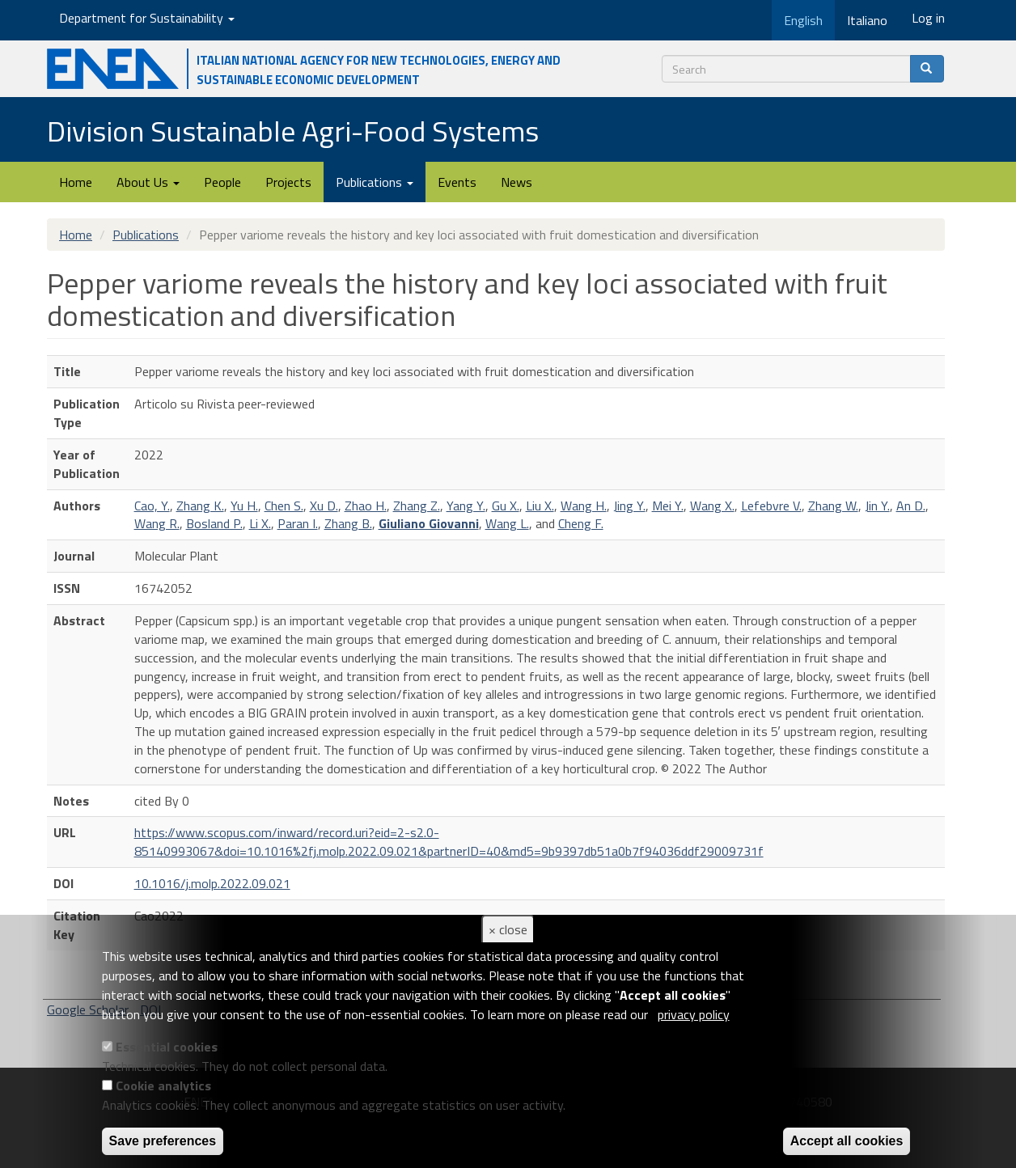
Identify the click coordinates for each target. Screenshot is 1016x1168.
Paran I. (297, 523)
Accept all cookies (847, 1141)
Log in (928, 18)
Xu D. (324, 505)
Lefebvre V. (771, 505)
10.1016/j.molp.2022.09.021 (212, 883)
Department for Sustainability (147, 18)
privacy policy (694, 1014)
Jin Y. (877, 505)
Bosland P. (214, 523)
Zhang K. (200, 505)
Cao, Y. (152, 505)
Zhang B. (348, 523)
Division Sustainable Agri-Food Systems (293, 130)
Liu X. (540, 505)
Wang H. (584, 505)
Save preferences (163, 1141)
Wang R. (157, 523)
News (516, 182)
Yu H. (244, 505)
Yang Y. (466, 505)
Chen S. (284, 505)
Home (75, 182)
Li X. (260, 523)
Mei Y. (668, 505)
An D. (910, 505)
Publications (374, 182)
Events (457, 182)
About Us (148, 182)
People (222, 182)
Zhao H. (366, 505)
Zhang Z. (416, 505)
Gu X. (505, 505)
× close (508, 929)
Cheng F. (580, 523)
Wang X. (712, 505)
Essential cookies (167, 1046)
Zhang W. (833, 505)
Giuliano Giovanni (429, 523)
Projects (288, 182)
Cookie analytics (163, 1085)
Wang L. (507, 523)
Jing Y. (629, 505)
